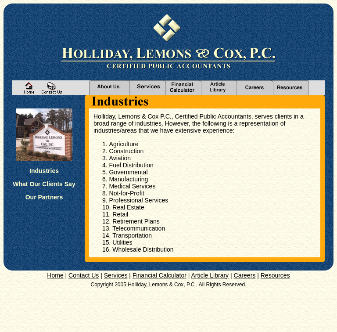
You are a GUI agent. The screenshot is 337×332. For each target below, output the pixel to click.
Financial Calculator (159, 275)
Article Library (210, 275)
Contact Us (83, 275)
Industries (44, 170)
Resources (275, 275)
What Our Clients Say (44, 184)
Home (55, 275)
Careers (245, 275)
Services (116, 275)
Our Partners (44, 197)
